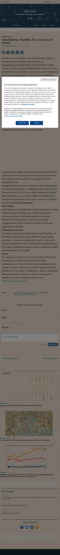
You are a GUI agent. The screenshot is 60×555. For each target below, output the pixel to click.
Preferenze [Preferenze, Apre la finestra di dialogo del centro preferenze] (22, 123)
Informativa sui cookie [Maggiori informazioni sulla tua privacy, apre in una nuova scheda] (28, 104)
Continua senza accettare (48, 79)
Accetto (36, 123)
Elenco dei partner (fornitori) (13, 116)
